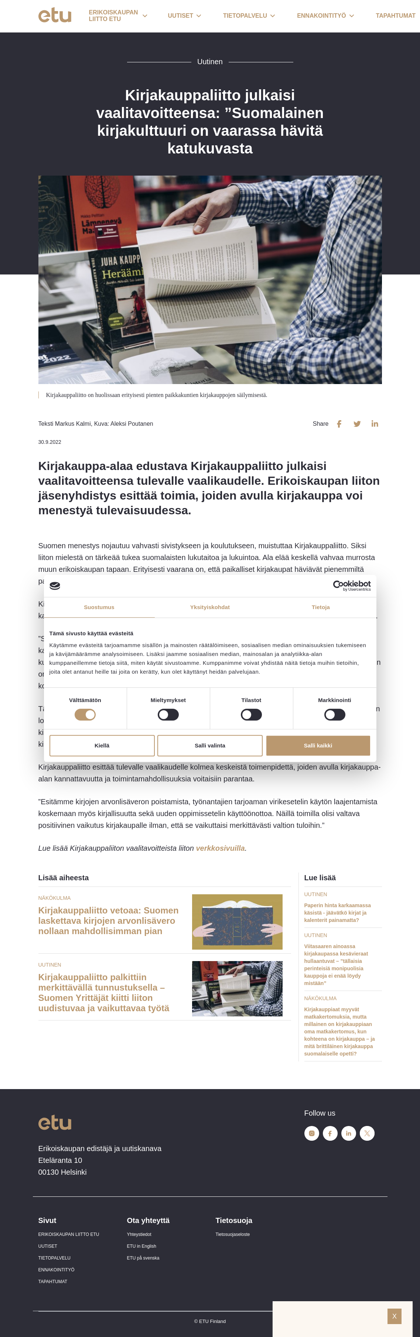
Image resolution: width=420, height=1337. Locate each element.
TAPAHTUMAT (53, 1281)
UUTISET (47, 1246)
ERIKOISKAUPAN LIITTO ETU (68, 1234)
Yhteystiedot (139, 1234)
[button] (118, 16)
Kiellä (102, 745)
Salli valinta (210, 745)
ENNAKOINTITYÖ (56, 1269)
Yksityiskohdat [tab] (210, 607)
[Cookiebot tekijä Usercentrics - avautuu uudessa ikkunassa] (338, 585)
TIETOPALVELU (54, 1258)
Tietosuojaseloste (233, 1234)
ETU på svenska (143, 1258)
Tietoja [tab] (321, 607)
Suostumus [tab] (99, 607)
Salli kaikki (318, 745)
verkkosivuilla (220, 848)
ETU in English (141, 1246)
